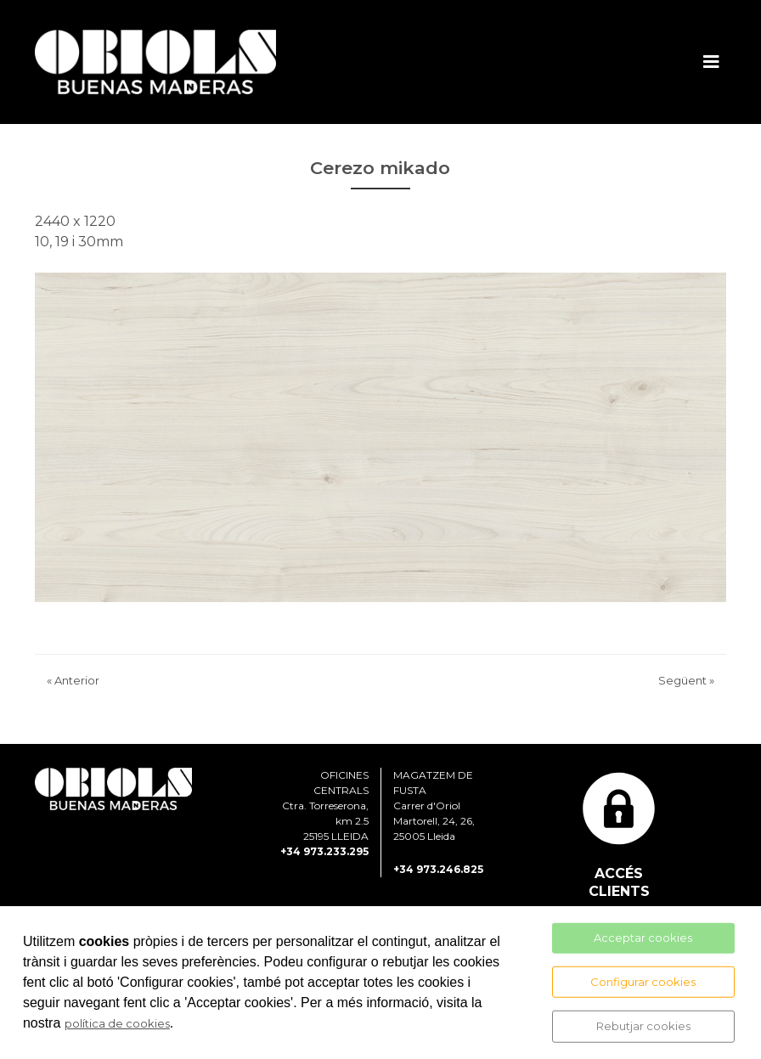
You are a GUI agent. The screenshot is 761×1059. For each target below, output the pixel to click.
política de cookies (117, 1023)
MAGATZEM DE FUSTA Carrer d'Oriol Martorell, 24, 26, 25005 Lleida (434, 805)
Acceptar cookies (643, 937)
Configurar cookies (643, 981)
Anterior (73, 680)
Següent (686, 680)
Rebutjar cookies (643, 1026)
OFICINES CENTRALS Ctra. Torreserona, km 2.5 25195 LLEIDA (325, 805)
